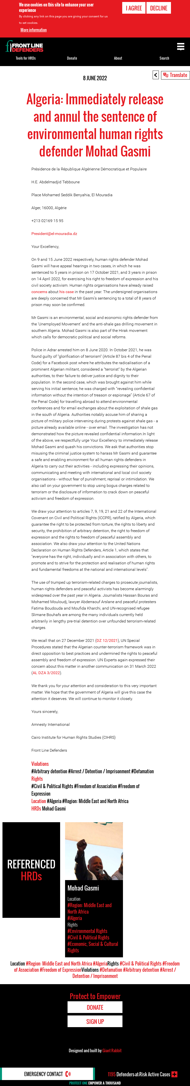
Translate (178, 74)
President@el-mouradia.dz (54, 233)
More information (34, 30)
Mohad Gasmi (54, 808)
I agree (134, 8)
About (118, 58)
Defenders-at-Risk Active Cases (139, 1074)
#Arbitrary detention (49, 771)
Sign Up (95, 1021)
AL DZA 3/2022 (46, 672)
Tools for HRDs (26, 58)
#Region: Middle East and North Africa (95, 801)
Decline (158, 8)
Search (164, 58)
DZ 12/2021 (107, 640)
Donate (72, 58)
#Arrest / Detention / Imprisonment (99, 771)
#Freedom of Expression (60, 970)
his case (66, 291)
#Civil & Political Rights (52, 786)
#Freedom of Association (95, 786)
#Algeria (54, 801)
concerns (39, 291)
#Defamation (142, 771)
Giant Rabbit (111, 1050)
